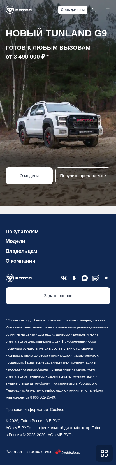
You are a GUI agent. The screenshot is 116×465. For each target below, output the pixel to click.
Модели (15, 241)
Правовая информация (27, 409)
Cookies (56, 409)
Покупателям (22, 231)
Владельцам (21, 251)
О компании (20, 261)
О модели (29, 175)
